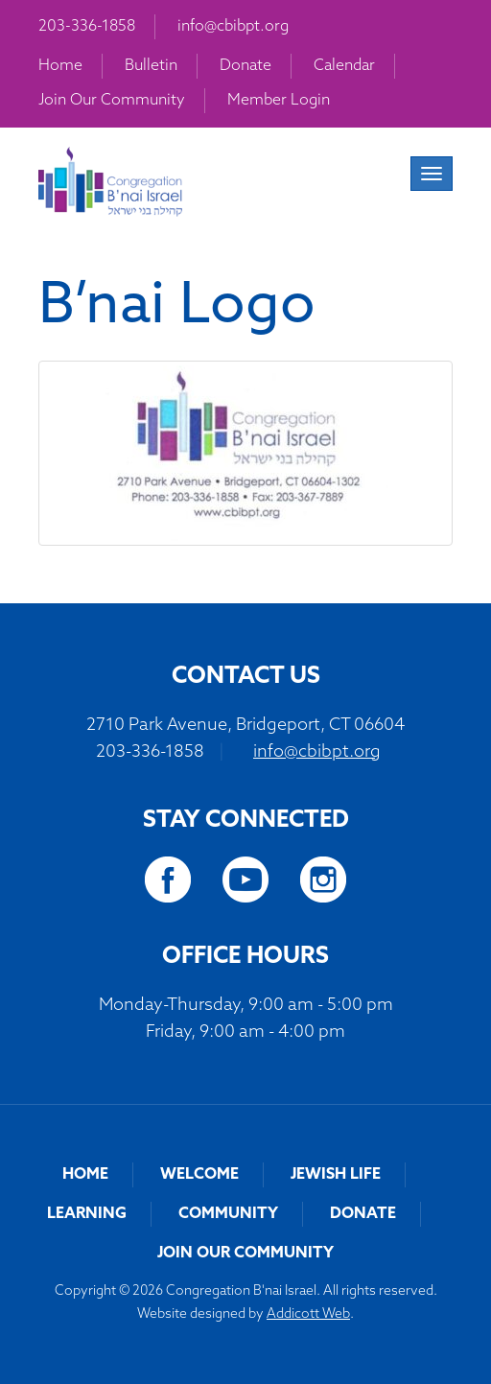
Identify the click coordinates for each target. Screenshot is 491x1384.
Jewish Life (336, 1175)
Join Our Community (111, 100)
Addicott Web (308, 1314)
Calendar (344, 66)
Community (228, 1214)
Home (60, 66)
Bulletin (151, 66)
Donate (245, 66)
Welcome (199, 1175)
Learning (87, 1214)
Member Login (278, 100)
